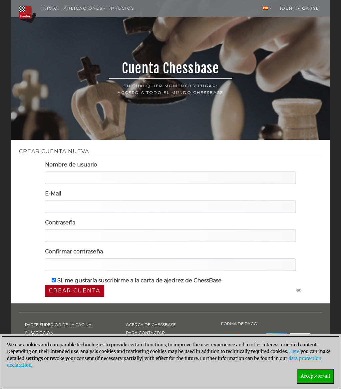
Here (294, 351)
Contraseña (60, 222)
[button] (267, 8)
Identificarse (299, 8)
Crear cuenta (74, 290)
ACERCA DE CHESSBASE (151, 324)
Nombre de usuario (71, 165)
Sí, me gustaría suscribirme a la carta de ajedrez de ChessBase (136, 280)
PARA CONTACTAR (145, 332)
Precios (122, 8)
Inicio (50, 8)
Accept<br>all (315, 376)
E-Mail (53, 194)
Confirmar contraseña (74, 251)
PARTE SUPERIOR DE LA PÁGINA (58, 324)
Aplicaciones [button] (83, 8)
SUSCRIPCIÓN (39, 332)
